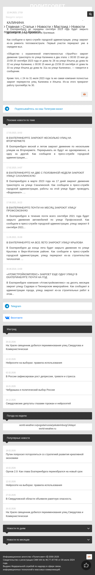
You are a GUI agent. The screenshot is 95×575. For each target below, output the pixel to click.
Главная (12, 27)
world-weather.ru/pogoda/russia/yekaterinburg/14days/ (47, 401)
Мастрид (60, 27)
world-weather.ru (47, 404)
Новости (43, 27)
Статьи (27, 27)
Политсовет (47, 6)
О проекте (31, 32)
